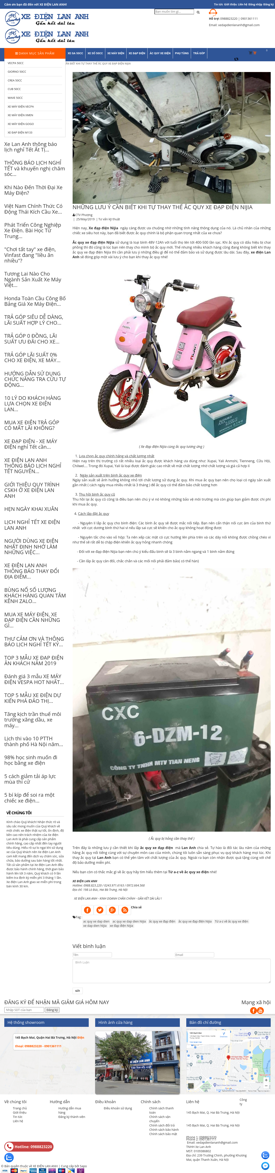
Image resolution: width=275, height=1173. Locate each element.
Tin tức (218, 4)
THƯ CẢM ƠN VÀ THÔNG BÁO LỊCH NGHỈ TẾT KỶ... (34, 641)
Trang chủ (20, 1108)
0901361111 (207, 1139)
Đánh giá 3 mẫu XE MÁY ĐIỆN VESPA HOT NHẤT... (34, 679)
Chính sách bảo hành (164, 1130)
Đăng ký (268, 4)
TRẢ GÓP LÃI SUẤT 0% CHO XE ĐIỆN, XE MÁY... (32, 357)
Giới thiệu (230, 4)
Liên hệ (243, 4)
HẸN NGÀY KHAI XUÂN (31, 508)
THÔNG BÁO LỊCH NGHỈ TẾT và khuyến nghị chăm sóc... (34, 168)
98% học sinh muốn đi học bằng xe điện (30, 760)
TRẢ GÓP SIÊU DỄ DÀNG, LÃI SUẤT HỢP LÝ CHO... (33, 319)
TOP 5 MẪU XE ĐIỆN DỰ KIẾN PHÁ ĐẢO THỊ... (32, 698)
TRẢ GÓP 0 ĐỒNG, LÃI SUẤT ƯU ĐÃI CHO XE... (32, 338)
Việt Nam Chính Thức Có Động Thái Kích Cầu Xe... (33, 208)
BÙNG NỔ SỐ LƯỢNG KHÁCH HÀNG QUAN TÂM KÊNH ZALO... (35, 595)
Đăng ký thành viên (71, 1117)
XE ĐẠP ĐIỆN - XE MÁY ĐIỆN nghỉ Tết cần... (30, 444)
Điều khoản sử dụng (118, 1108)
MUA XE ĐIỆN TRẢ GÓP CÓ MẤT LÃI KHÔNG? (31, 425)
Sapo (83, 1166)
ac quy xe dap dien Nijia (129, 921)
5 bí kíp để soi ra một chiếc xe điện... (29, 797)
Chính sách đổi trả (162, 1125)
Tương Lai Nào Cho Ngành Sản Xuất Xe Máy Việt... (32, 279)
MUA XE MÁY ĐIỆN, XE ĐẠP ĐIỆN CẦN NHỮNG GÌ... (32, 620)
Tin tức (17, 1117)
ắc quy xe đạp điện (156, 847)
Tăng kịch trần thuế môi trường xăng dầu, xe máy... (32, 719)
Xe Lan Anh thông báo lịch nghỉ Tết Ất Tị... (30, 146)
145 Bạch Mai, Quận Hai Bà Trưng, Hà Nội (45, 1037)
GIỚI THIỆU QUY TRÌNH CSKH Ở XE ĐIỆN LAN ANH (32, 490)
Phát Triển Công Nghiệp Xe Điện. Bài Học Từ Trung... (32, 230)
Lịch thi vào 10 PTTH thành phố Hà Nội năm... (33, 741)
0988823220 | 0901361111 (239, 18)
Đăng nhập (255, 4)
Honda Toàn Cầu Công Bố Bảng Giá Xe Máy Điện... (35, 301)
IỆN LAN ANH (89, 898)
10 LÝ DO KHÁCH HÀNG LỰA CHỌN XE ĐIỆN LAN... (32, 403)
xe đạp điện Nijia (121, 926)
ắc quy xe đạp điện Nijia (195, 921)
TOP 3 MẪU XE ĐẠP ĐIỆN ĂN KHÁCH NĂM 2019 (33, 660)
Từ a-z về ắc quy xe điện (188, 872)
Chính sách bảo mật (163, 1134)
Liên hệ (18, 1121)
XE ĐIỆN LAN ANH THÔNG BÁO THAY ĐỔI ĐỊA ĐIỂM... (31, 571)
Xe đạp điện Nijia (103, 228)
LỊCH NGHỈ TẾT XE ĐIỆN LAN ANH (32, 524)
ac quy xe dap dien (96, 921)
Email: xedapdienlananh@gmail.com (212, 1142)
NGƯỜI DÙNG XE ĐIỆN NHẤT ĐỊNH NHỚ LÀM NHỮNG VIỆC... (31, 546)
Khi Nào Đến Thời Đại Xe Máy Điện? (33, 190)
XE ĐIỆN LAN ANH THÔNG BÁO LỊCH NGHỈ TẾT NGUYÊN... (32, 465)
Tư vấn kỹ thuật (109, 219)
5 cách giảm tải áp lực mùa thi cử (30, 778)
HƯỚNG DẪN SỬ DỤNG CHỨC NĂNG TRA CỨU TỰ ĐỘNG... (35, 379)
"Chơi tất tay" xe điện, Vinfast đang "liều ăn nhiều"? (30, 255)
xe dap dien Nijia (95, 926)
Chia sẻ (136, 907)
